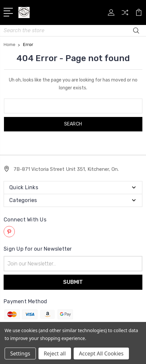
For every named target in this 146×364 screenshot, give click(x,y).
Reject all (55, 353)
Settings (20, 353)
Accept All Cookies (101, 353)
